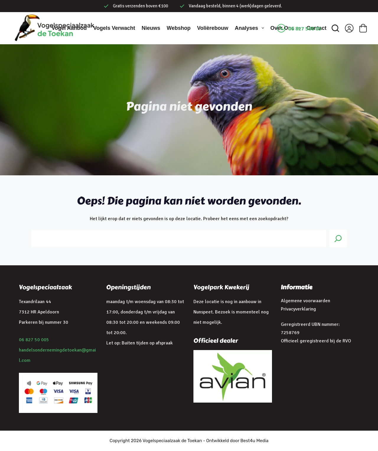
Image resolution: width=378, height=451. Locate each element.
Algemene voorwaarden (305, 301)
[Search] (338, 238)
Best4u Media (254, 440)
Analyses (250, 28)
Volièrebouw (212, 28)
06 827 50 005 (34, 340)
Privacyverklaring (298, 309)
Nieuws (151, 28)
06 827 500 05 (304, 28)
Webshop (179, 28)
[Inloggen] (349, 28)
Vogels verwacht (114, 28)
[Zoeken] (335, 28)
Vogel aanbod (69, 28)
